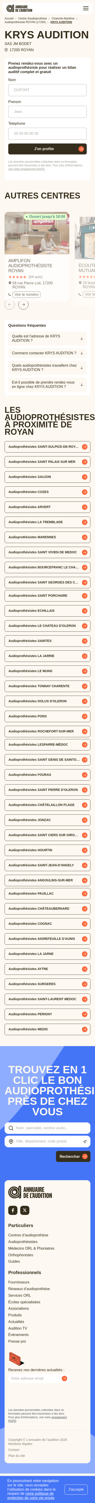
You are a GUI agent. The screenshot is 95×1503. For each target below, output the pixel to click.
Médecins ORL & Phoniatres (31, 1248)
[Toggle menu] (86, 8)
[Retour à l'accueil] (38, 1192)
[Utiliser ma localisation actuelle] (85, 1142)
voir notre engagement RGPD (26, 169)
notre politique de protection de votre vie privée (30, 1496)
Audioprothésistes (22, 1242)
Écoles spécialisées (24, 1302)
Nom (12, 80)
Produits (15, 1315)
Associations (18, 1308)
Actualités (16, 1322)
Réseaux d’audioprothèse (29, 1289)
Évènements (18, 1335)
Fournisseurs (18, 1282)
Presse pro (17, 1341)
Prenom (14, 102)
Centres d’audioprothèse (28, 1235)
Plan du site (16, 1456)
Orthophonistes (20, 1255)
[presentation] (43, 1396)
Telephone (16, 123)
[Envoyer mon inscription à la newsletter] (64, 1378)
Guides (14, 1261)
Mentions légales (20, 1444)
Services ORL (19, 1295)
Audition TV (17, 1328)
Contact (13, 1450)
